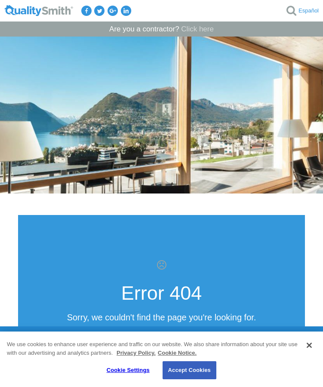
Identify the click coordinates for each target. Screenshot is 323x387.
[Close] (309, 345)
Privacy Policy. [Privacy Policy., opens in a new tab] (136, 353)
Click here (197, 29)
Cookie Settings (128, 370)
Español (308, 10)
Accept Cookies (189, 370)
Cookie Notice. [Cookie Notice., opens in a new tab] (177, 353)
